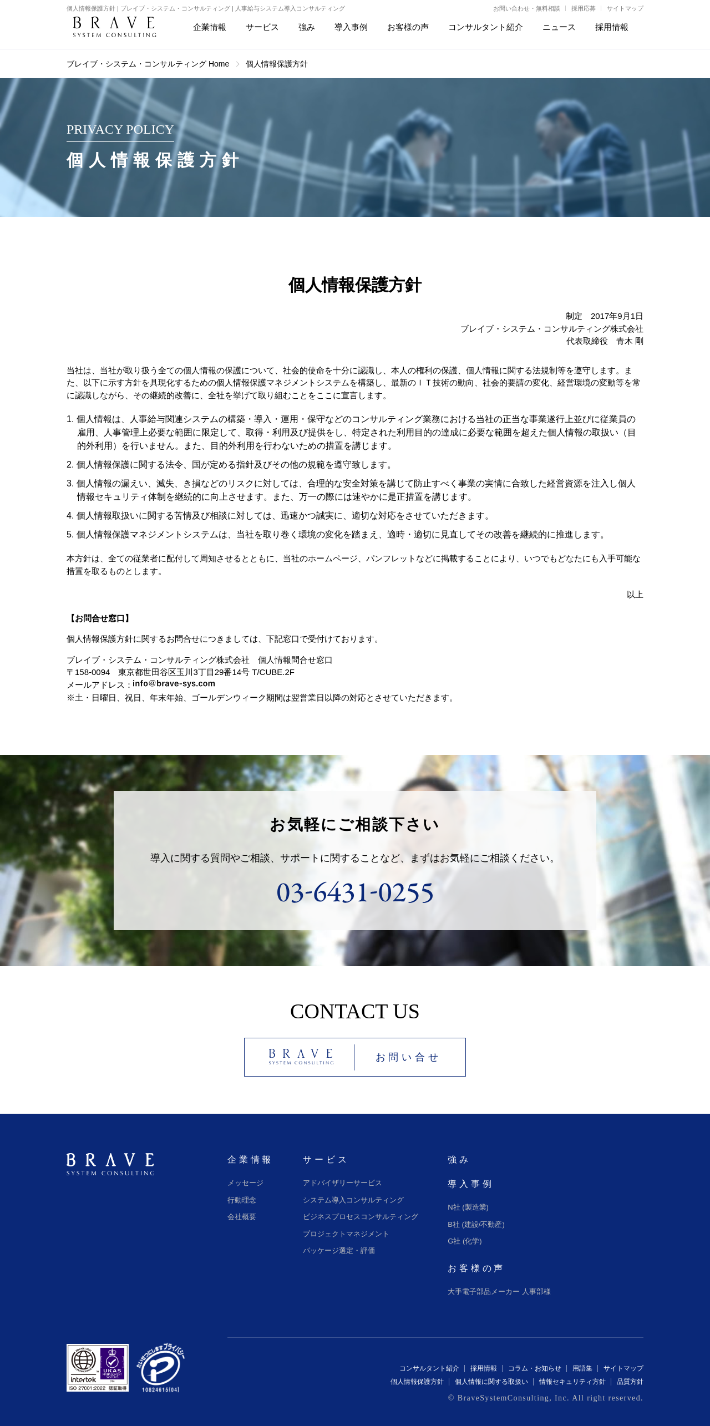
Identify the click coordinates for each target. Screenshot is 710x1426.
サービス (326, 1159)
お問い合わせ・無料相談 (526, 8)
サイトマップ (625, 8)
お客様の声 (476, 1268)
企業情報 (250, 1159)
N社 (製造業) (468, 1207)
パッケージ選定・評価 (339, 1250)
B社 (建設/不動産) (476, 1224)
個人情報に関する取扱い (491, 1382)
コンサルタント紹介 (429, 1368)
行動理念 (241, 1200)
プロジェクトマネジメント (346, 1234)
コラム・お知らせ (534, 1368)
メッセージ (245, 1183)
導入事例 (471, 1184)
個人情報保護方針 (417, 1382)
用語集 (582, 1368)
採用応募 (583, 8)
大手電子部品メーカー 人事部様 (499, 1291)
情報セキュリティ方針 (572, 1382)
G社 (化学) (464, 1241)
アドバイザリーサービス (342, 1183)
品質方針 (630, 1382)
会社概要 (241, 1216)
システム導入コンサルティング (353, 1200)
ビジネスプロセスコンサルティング (360, 1216)
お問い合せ (409, 1057)
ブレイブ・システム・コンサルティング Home (148, 63)
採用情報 (483, 1368)
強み (459, 1159)
